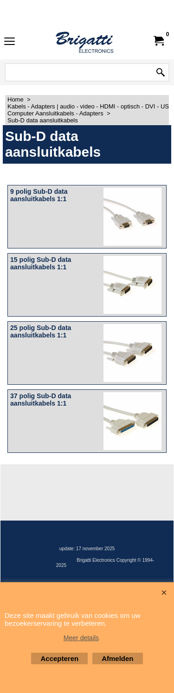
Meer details (81, 638)
